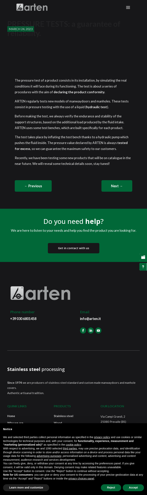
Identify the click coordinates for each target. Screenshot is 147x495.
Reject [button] (111, 487)
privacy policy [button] (102, 437)
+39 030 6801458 (23, 319)
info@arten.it (90, 319)
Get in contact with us (73, 248)
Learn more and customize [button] (26, 487)
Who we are (15, 423)
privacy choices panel (81, 478)
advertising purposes (49, 455)
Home (11, 416)
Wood (58, 423)
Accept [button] (133, 487)
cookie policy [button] (73, 444)
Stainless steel (63, 416)
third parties (70, 448)
